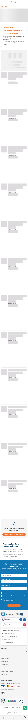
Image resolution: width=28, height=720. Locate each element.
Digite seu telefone (5, 585)
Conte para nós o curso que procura (14, 534)
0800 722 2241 (5, 636)
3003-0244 (4, 633)
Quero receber (14, 605)
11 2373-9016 (6, 639)
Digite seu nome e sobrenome (8, 572)
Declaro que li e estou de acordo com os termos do (15, 599)
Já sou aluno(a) (6, 593)
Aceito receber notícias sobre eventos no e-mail (14, 596)
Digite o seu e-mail (5, 579)
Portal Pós (4, 6)
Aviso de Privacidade (8, 600)
